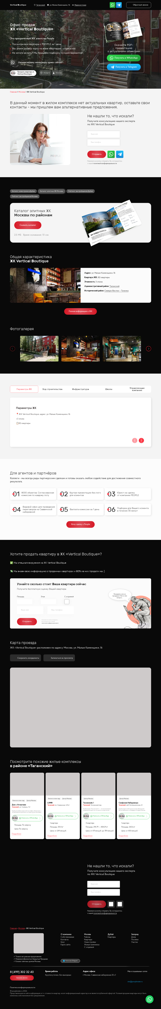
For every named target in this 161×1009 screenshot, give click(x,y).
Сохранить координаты (25, 658)
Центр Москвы (31, 800)
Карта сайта (65, 945)
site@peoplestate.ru (135, 982)
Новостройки (90, 942)
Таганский (39, 5)
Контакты (65, 940)
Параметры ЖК (24, 389)
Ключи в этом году (18, 800)
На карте (45, 73)
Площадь (20, 597)
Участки (134, 942)
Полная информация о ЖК (80, 311)
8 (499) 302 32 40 (22, 972)
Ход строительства (52, 389)
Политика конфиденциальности (22, 988)
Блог (63, 942)
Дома (133, 937)
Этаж (43, 597)
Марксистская (79, 5)
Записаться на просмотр (59, 658)
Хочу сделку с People (80, 524)
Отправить (96, 154)
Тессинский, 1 (88, 803)
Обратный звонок (138, 5)
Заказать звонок (21, 978)
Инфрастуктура (80, 389)
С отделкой (69, 597)
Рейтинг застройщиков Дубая (80, 191)
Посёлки (134, 940)
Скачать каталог (27, 225)
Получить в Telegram (124, 67)
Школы (108, 389)
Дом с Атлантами (19, 805)
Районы (87, 937)
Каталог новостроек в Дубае (23, 191)
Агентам (57, 73)
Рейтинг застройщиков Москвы (25, 196)
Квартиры (88, 940)
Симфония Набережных (128, 803)
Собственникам (67, 937)
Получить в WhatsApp (124, 58)
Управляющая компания (137, 389)
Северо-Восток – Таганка (116, 291)
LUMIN (49, 803)
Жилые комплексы (91, 945)
